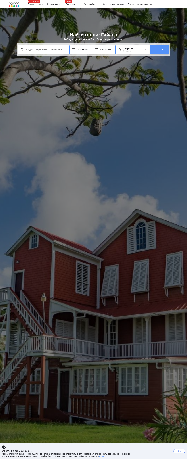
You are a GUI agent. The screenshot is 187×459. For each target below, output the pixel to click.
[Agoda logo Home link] (14, 4)
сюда (101, 456)
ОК (179, 451)
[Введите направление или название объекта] (45, 49)
